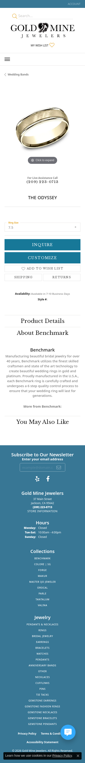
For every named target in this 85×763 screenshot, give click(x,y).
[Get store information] (42, 511)
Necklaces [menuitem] (42, 677)
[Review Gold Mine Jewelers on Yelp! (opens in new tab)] (37, 479)
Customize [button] (42, 258)
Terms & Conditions (54, 734)
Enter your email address (42, 459)
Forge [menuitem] (42, 570)
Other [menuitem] (42, 671)
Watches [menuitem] (42, 653)
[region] (42, 128)
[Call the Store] (42, 507)
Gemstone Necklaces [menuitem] (42, 712)
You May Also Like (42, 422)
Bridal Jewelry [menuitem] (42, 636)
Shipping (23, 277)
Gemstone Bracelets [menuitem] (42, 718)
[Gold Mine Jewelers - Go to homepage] (43, 30)
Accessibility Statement (42, 742)
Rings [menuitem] (43, 630)
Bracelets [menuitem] (42, 647)
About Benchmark (42, 333)
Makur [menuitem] (42, 576)
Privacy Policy (27, 734)
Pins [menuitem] (42, 688)
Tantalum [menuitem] (42, 599)
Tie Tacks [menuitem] (42, 694)
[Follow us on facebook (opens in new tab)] (48, 479)
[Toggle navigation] (7, 59)
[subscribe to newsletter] (59, 467)
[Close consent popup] (78, 755)
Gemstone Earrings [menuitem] (42, 700)
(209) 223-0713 (42, 182)
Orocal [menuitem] (42, 587)
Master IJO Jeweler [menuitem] (42, 581)
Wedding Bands (18, 74)
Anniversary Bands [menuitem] (42, 665)
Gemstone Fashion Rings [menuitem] (42, 706)
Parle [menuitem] (42, 593)
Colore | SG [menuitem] (42, 564)
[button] (73, 4)
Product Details (43, 321)
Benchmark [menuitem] (42, 558)
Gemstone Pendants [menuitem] (42, 724)
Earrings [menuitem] (42, 642)
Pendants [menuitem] (42, 659)
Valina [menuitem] (42, 605)
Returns (61, 277)
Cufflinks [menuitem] (42, 683)
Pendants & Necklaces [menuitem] (42, 624)
